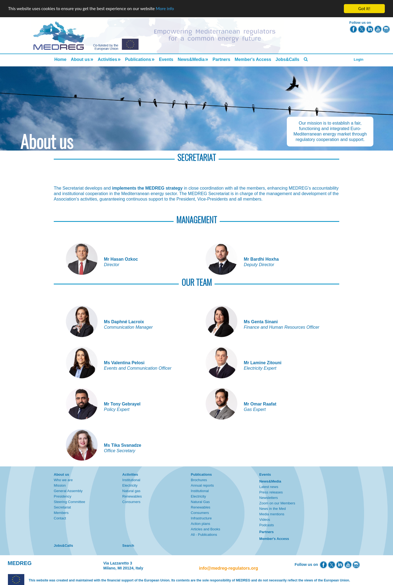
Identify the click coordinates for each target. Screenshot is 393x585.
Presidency (62, 496)
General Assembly (68, 491)
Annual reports (202, 485)
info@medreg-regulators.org (228, 568)
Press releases (271, 492)
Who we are (63, 480)
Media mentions (271, 514)
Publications (138, 59)
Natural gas (131, 491)
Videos (264, 520)
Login (358, 59)
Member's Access (253, 59)
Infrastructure (201, 518)
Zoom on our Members (277, 503)
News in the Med (272, 509)
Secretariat (62, 507)
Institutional (131, 480)
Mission (60, 485)
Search (128, 545)
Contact (60, 518)
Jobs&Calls (287, 59)
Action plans (200, 524)
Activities (107, 59)
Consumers (131, 502)
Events (166, 59)
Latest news (268, 487)
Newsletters (268, 498)
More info (168, 9)
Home (60, 59)
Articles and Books (205, 529)
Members (61, 513)
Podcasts (266, 525)
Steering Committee (69, 502)
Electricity (130, 485)
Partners (221, 59)
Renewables (132, 496)
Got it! (364, 8)
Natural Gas (200, 502)
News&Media (191, 59)
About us (80, 59)
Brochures (199, 480)
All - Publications (204, 535)
